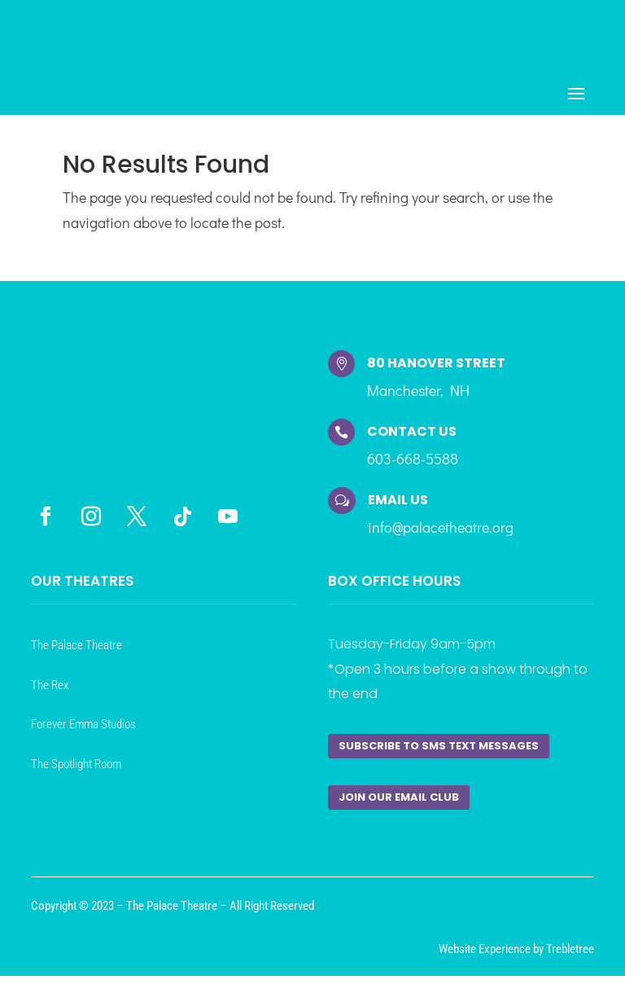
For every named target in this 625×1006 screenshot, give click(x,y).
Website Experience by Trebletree (516, 958)
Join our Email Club (399, 807)
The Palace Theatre (76, 655)
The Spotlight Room (76, 774)
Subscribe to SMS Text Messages (439, 755)
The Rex (49, 695)
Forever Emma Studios (83, 734)
